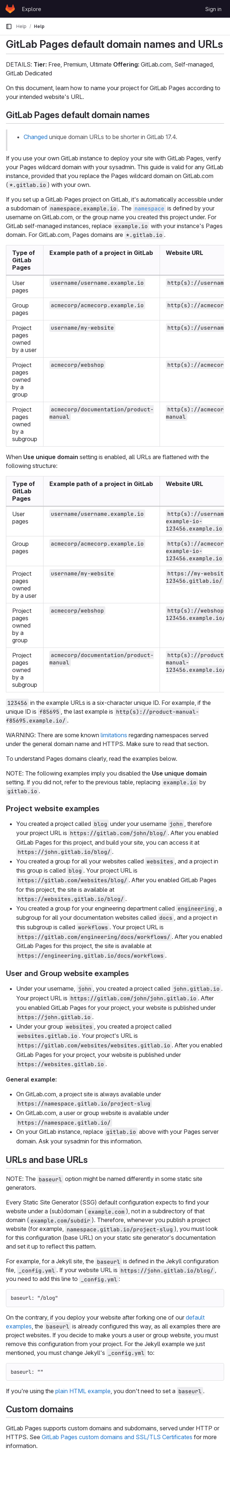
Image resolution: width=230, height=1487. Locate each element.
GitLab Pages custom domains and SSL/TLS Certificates (117, 1437)
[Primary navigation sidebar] (9, 26)
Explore (31, 9)
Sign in (213, 9)
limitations (114, 735)
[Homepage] (10, 9)
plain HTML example (83, 1391)
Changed (36, 137)
